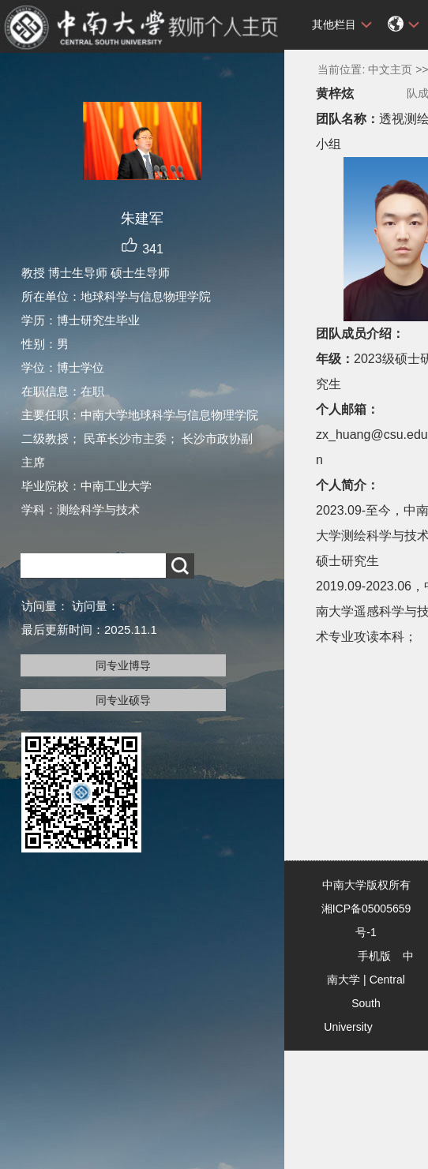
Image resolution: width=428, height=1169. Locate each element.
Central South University (364, 1003)
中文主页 (390, 69)
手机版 (374, 956)
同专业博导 (123, 665)
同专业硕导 (123, 700)
